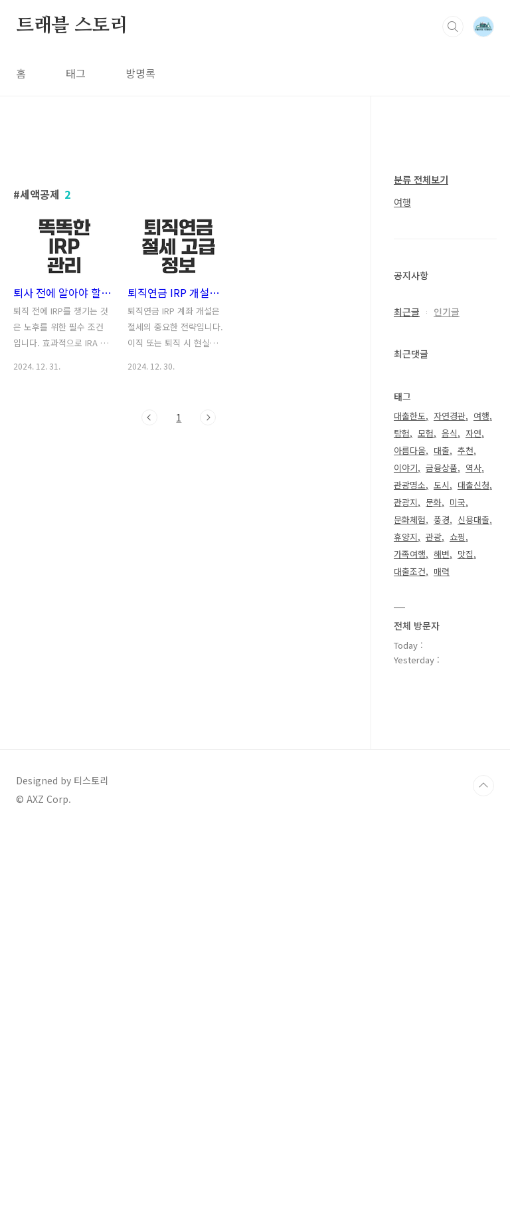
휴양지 (406, 935)
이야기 (406, 866)
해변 (442, 953)
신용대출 (473, 918)
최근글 (407, 710)
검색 (453, 27)
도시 (442, 883)
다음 (208, 604)
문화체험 (410, 918)
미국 (458, 901)
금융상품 (442, 866)
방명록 (140, 73)
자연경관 (450, 814)
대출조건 (410, 970)
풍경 (442, 918)
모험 (426, 832)
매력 (442, 970)
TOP (483, 1184)
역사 (473, 866)
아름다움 (410, 849)
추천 (465, 849)
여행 (402, 601)
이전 (149, 604)
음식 (450, 832)
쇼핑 (458, 935)
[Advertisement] (179, 257)
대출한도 (410, 814)
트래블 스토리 (72, 26)
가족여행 (410, 953)
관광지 (406, 901)
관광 (434, 935)
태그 (76, 73)
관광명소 (410, 883)
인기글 (447, 710)
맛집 (465, 953)
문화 (434, 901)
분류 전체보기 (421, 578)
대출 (442, 849)
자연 (473, 832)
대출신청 (473, 883)
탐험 (402, 832)
